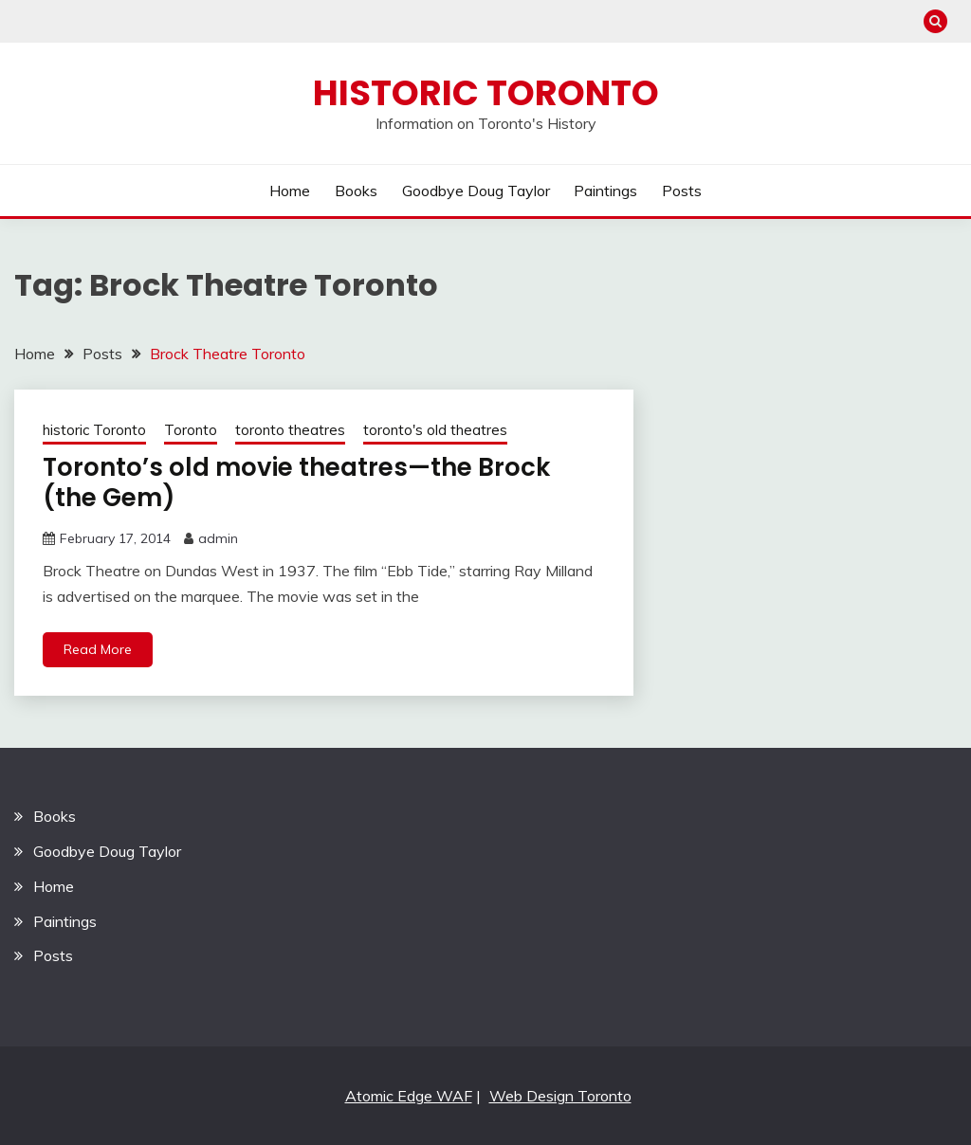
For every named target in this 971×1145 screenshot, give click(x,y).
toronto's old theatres (435, 430)
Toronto (190, 430)
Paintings (605, 190)
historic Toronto (94, 430)
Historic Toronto (486, 93)
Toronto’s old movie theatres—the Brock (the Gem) (296, 483)
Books (356, 190)
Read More (98, 649)
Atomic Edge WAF (408, 1095)
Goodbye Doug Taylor (476, 190)
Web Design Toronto (560, 1095)
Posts (682, 190)
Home (289, 190)
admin (218, 538)
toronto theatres (290, 430)
